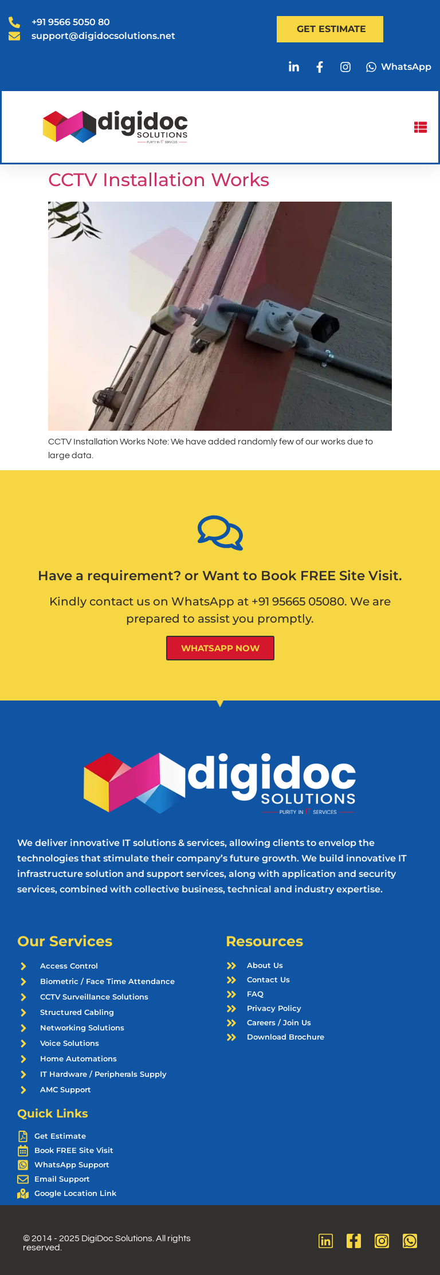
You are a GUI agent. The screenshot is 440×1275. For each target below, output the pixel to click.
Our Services (64, 941)
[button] (420, 126)
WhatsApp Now (220, 648)
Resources (264, 941)
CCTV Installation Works (158, 179)
